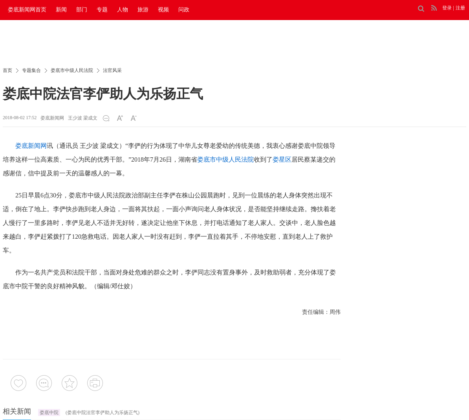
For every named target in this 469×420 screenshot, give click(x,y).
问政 (183, 10)
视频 (163, 10)
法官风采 (112, 70)
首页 (7, 70)
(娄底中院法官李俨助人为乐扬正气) (102, 412)
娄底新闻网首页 (27, 10)
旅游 (142, 10)
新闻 (61, 10)
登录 (447, 8)
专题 (102, 10)
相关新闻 (17, 411)
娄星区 (282, 159)
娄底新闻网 (52, 118)
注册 (460, 8)
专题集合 (31, 70)
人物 (122, 10)
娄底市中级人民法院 (72, 70)
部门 (81, 10)
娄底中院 (49, 412)
